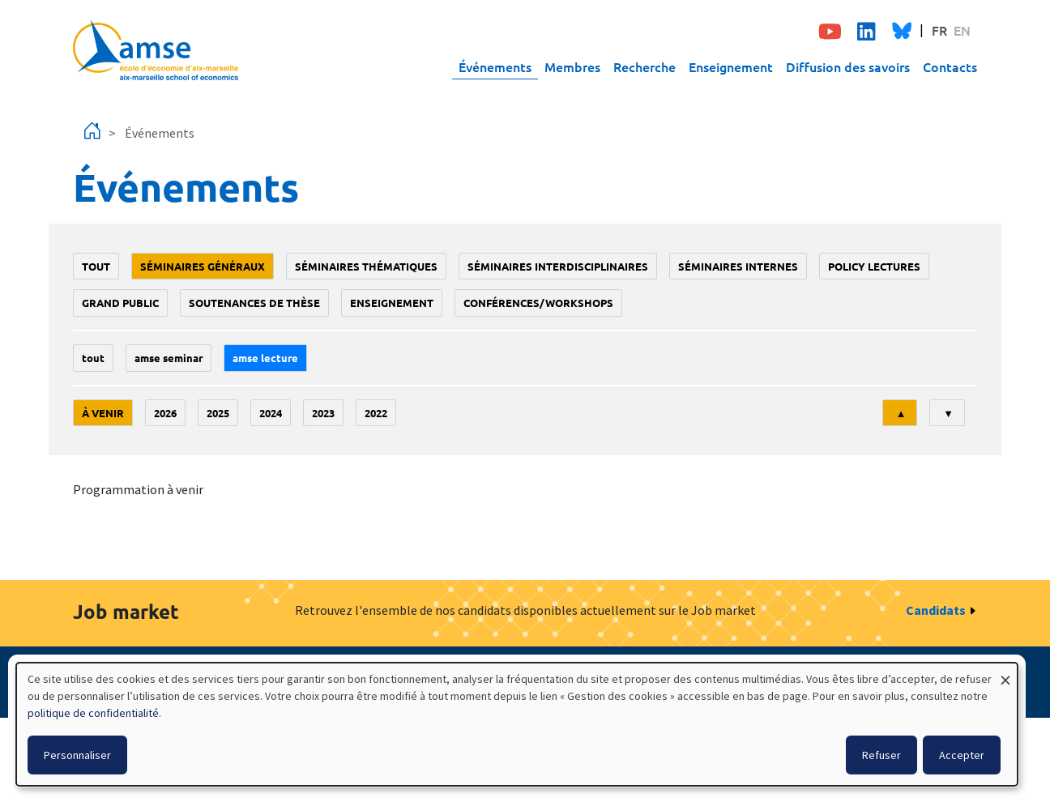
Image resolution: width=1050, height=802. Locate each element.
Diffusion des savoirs (848, 66)
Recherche (644, 66)
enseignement (391, 302)
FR (939, 30)
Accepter (961, 755)
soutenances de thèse (254, 302)
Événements (495, 66)
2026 (165, 413)
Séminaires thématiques (366, 266)
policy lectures (874, 266)
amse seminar (168, 358)
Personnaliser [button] (77, 755)
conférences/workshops (538, 302)
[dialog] (517, 724)
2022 (376, 413)
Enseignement (731, 66)
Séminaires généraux (202, 266)
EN (962, 30)
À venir (103, 413)
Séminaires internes (738, 266)
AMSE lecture (265, 358)
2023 (323, 413)
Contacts (950, 66)
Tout (96, 266)
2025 (218, 413)
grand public (120, 302)
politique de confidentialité (93, 713)
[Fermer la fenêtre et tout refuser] (1005, 673)
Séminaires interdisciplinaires (557, 266)
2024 (270, 413)
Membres (572, 66)
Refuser (881, 755)
